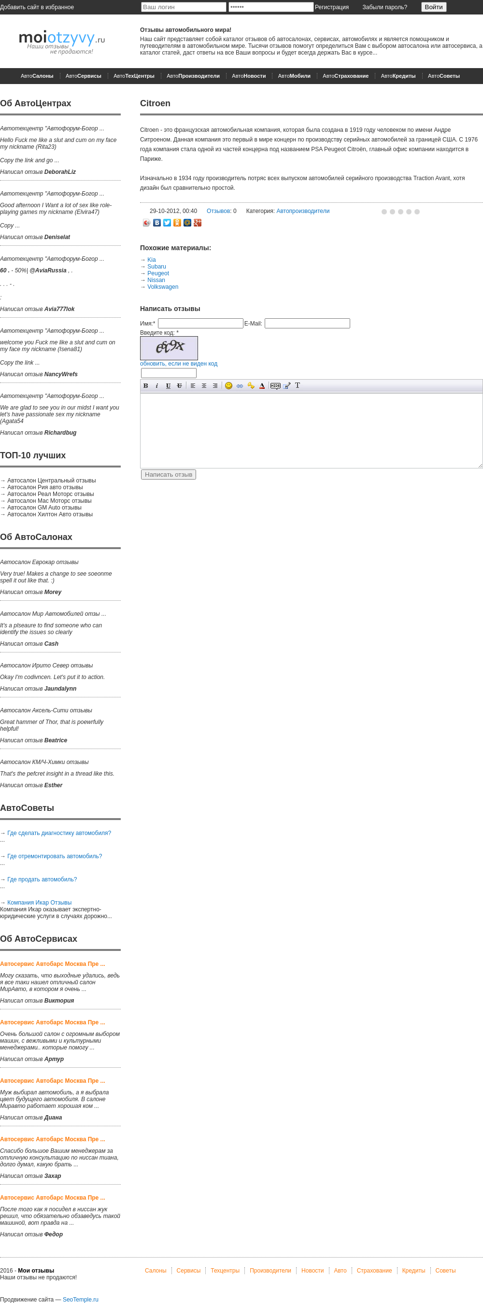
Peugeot (158, 273)
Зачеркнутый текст (179, 386)
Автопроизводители (302, 211)
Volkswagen (162, 286)
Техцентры (225, 1270)
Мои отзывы (36, 1270)
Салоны (156, 1270)
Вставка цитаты (286, 386)
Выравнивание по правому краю (215, 386)
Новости (312, 1270)
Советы (446, 1270)
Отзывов (218, 211)
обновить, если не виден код (178, 363)
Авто (37, 76)
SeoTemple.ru (81, 1299)
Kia (151, 259)
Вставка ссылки (239, 386)
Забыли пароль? (385, 7)
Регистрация (332, 7)
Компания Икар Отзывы (39, 902)
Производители (270, 1270)
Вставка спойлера (308, 386)
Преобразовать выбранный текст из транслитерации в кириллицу (297, 386)
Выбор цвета (262, 386)
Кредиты (414, 1270)
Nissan (156, 280)
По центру (204, 386)
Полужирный (146, 386)
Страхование (374, 1270)
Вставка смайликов (228, 386)
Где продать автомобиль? (42, 879)
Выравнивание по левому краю (193, 386)
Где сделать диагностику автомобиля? (59, 833)
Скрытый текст (275, 386)
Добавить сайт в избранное (37, 7)
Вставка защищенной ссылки (250, 386)
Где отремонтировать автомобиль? (54, 856)
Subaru (156, 266)
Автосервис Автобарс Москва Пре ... (52, 964)
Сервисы (189, 1270)
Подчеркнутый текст (168, 386)
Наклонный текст (157, 386)
